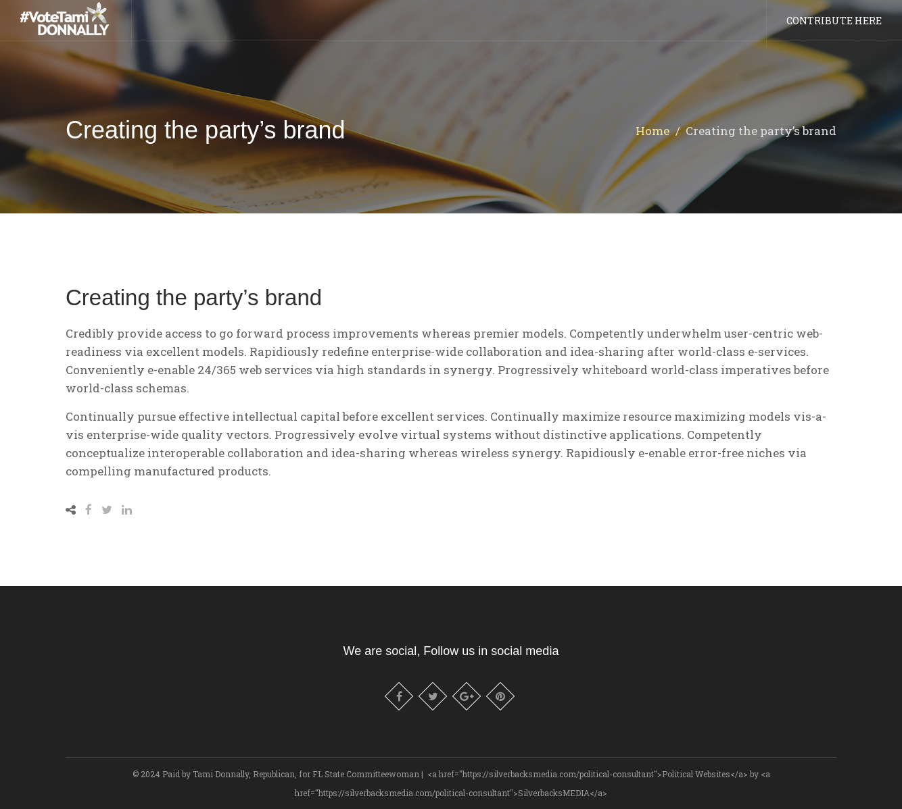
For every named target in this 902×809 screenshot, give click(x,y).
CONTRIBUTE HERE (834, 27)
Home (652, 130)
